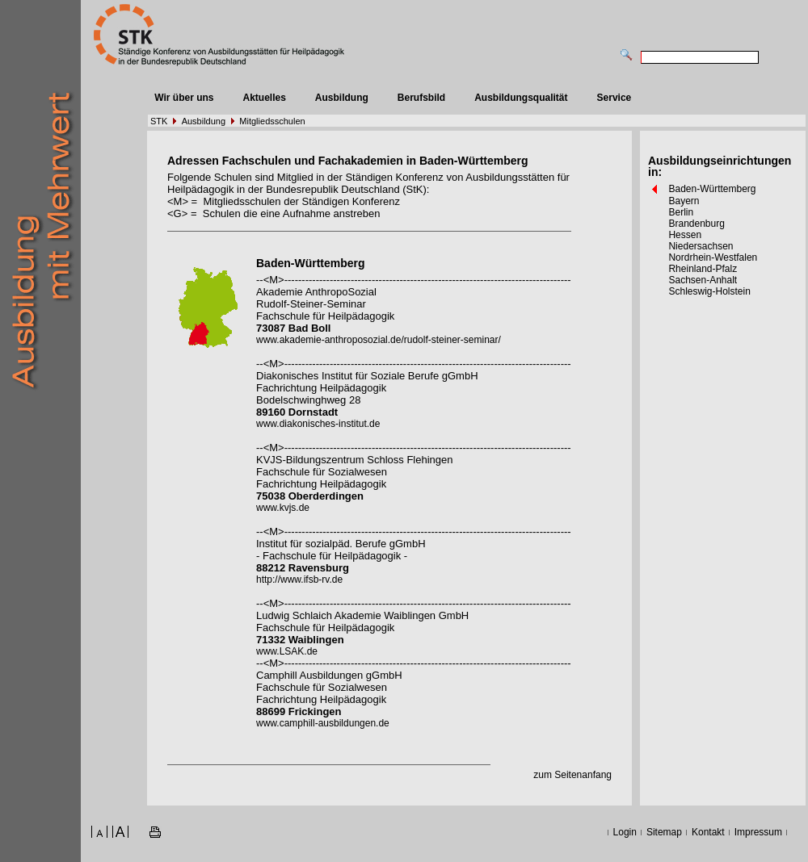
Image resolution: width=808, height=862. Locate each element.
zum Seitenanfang (572, 774)
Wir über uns (183, 97)
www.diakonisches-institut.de (318, 423)
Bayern (683, 201)
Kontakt (708, 832)
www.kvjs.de (282, 507)
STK (158, 121)
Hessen (684, 235)
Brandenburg (696, 223)
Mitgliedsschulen (272, 121)
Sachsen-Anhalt (702, 280)
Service (614, 97)
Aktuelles (263, 97)
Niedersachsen (700, 246)
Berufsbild (421, 97)
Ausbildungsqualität (520, 97)
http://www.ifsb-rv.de (299, 579)
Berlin (680, 212)
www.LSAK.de (287, 651)
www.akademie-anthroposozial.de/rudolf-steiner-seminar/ (378, 339)
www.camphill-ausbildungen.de (322, 723)
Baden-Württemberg (711, 189)
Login (625, 832)
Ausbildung (341, 97)
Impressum (758, 832)
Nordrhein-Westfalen (712, 257)
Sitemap (664, 832)
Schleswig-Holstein (709, 291)
